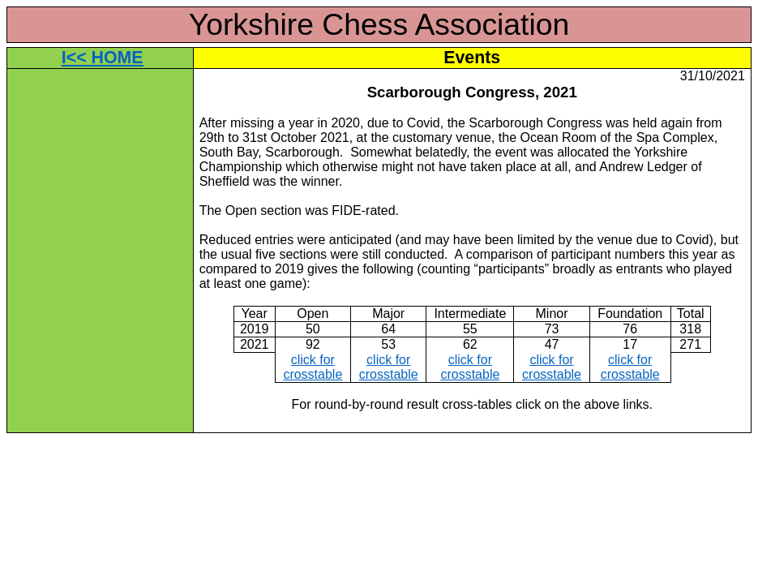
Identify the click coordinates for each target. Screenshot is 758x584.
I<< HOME (102, 57)
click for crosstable (312, 367)
